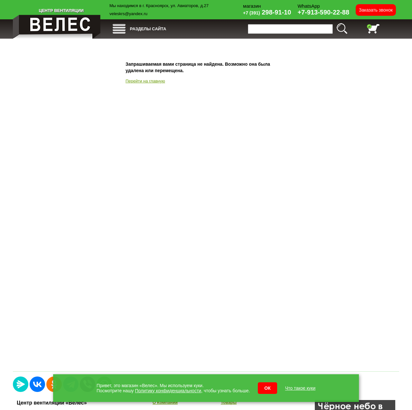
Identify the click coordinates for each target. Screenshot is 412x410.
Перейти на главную (145, 81)
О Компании (165, 402)
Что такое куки (300, 388)
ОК (267, 388)
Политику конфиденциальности (168, 390)
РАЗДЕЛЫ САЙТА (148, 28)
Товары (229, 402)
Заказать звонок (376, 10)
